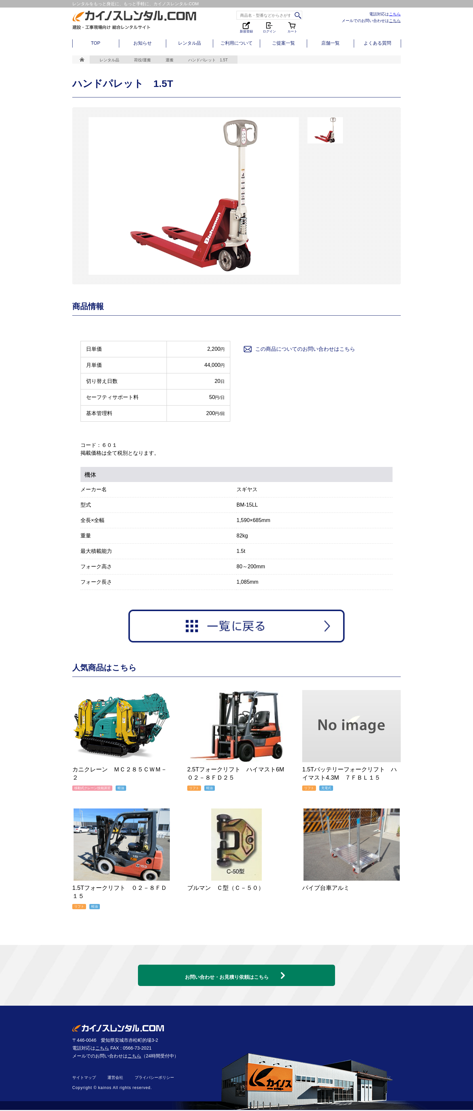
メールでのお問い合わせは (371, 20)
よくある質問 (377, 43)
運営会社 (115, 1078)
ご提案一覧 (283, 43)
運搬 (169, 60)
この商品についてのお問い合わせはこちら (299, 349)
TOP (96, 43)
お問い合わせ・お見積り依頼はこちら (226, 971)
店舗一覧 (330, 43)
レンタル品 (189, 43)
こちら (395, 14)
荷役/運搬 (142, 60)
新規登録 (246, 27)
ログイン (269, 27)
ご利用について (236, 43)
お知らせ (142, 43)
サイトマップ (84, 1078)
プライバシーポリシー (154, 1078)
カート (292, 27)
